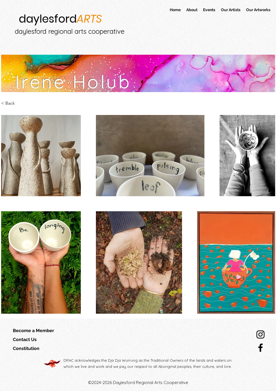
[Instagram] (260, 334)
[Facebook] (260, 347)
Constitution (26, 348)
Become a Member (33, 330)
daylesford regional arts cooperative (69, 31)
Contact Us (25, 339)
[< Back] (29, 104)
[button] (209, 10)
